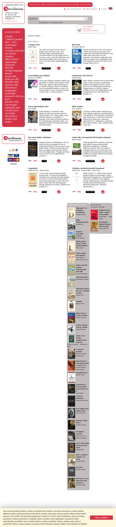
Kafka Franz (32, 47)
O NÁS (104, 9)
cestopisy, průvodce (15, 50)
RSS (11, 150)
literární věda (11, 84)
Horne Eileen (44, 170)
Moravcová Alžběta (34, 78)
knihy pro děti (12, 79)
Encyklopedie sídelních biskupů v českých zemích (105, 224)
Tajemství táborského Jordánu (79, 234)
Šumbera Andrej (81, 425)
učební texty (11, 119)
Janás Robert (80, 393)
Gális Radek (32, 109)
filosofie (9, 67)
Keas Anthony (77, 109)
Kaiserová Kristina (81, 273)
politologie (10, 93)
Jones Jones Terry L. (82, 259)
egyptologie (11, 62)
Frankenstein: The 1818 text (82, 76)
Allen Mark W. (80, 257)
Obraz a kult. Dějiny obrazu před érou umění (82, 445)
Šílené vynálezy (77, 106)
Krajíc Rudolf (80, 238)
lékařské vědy (12, 82)
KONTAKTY (11, 21)
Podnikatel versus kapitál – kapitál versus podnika (104, 212)
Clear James (32, 140)
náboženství (11, 87)
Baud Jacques (76, 140)
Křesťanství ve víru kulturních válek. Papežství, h (82, 481)
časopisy (9, 56)
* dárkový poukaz (14, 39)
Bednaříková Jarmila (82, 279)
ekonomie (10, 64)
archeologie (11, 45)
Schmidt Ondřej (81, 214)
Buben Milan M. (104, 228)
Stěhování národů (81, 277)
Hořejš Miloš (103, 216)
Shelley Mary (76, 78)
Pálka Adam (79, 248)
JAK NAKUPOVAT (74, 9)
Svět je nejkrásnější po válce (38, 106)
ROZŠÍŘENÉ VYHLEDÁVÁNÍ (51, 22)
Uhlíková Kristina (72, 344)
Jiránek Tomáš (80, 461)
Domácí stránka (34, 36)
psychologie (11, 104)
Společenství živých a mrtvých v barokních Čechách (83, 291)
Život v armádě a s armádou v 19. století (82, 457)
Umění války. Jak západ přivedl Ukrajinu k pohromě (91, 137)
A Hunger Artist (34, 45)
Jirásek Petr (76, 170)
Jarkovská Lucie (81, 436)
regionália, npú (12, 107)
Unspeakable (32, 168)
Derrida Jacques (81, 469)
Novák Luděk (86, 170)
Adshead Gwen (33, 170)
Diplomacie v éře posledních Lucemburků (81, 210)
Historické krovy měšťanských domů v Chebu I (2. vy (82, 363)
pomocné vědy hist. (14, 96)
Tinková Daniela (81, 317)
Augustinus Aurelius (82, 400)
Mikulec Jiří (79, 295)
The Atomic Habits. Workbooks (39, 137)
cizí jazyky (10, 53)
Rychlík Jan (79, 224)
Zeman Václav (80, 375)
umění (8, 121)
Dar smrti (79, 467)
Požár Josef (96, 170)
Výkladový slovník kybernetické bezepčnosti (88, 168)
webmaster (13, 163)
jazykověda (10, 76)
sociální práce (12, 110)
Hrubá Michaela (81, 329)
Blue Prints (76, 45)
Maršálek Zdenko (81, 353)
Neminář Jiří (80, 356)
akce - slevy (11, 42)
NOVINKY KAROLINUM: (98, 206)
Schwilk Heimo (80, 413)
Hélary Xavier (80, 303)
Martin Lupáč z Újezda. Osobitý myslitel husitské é (82, 243)
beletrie (8, 47)
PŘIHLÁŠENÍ (91, 9)
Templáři (79, 301)
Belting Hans (80, 449)
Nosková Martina (81, 438)
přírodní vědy (11, 102)
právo (8, 99)
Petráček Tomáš (80, 485)
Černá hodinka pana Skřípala (39, 76)
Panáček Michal (81, 367)
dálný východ (11, 59)
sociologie (10, 113)
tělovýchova (11, 116)
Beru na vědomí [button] (101, 517)
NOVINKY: (33, 42)
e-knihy (9, 36)
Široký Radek (80, 369)
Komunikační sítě (81, 372)
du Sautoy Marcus (78, 47)
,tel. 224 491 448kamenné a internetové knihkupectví (13, 16)
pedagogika (10, 90)
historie (8, 73)
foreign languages (14, 70)
